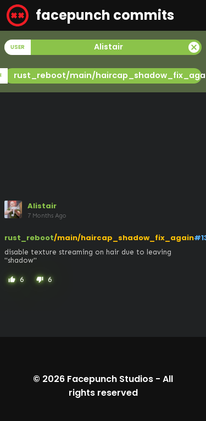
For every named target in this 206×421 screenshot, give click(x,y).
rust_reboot (29, 237)
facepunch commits (90, 15)
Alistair (42, 206)
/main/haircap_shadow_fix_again (124, 237)
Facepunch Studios (110, 379)
